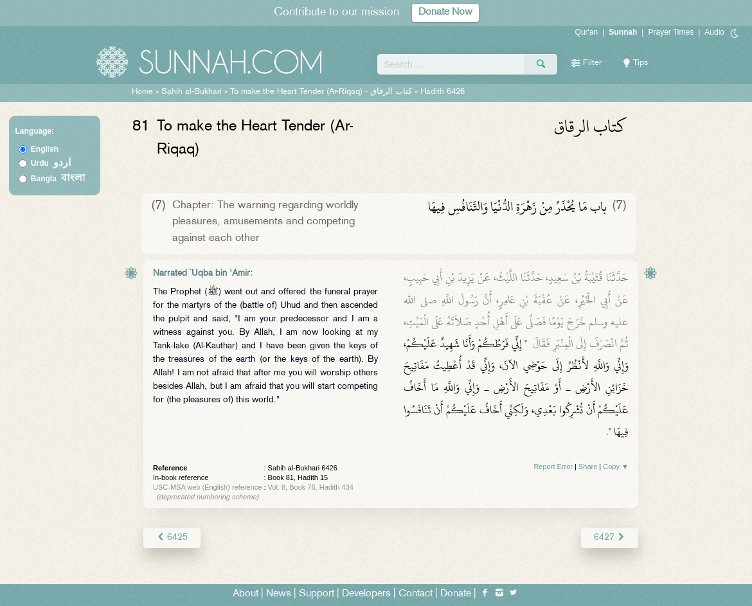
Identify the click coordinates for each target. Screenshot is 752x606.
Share (587, 466)
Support (316, 594)
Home (142, 92)
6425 (172, 537)
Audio (714, 32)
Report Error (553, 466)
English (44, 149)
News (278, 594)
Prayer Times (671, 32)
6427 (609, 537)
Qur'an (586, 32)
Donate (455, 594)
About (245, 594)
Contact (415, 594)
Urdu (51, 163)
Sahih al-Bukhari (191, 92)
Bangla (58, 178)
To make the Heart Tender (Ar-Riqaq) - (321, 92)
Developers (366, 594)
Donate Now (445, 12)
